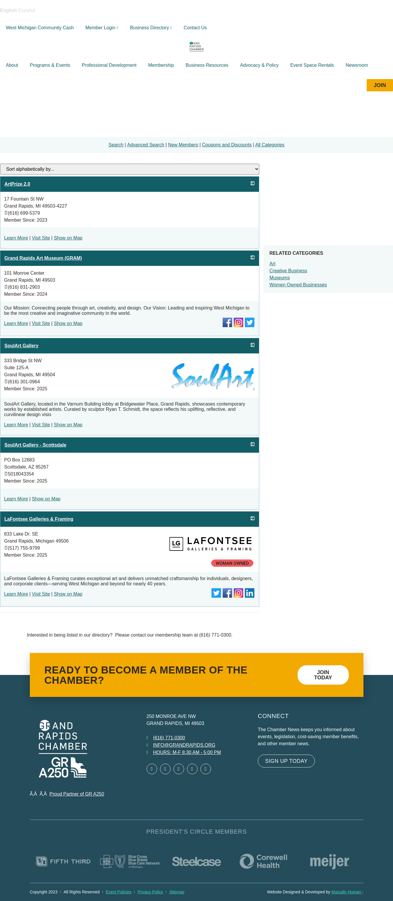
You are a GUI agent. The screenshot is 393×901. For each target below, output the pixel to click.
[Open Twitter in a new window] (165, 769)
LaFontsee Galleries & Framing (38, 519)
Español (26, 10)
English (8, 10)
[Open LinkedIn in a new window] (179, 769)
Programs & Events (50, 65)
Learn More (16, 237)
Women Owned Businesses (298, 284)
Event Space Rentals (312, 65)
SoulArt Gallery (21, 345)
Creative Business (288, 270)
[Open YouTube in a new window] (205, 769)
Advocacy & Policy (259, 65)
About (12, 65)
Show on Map (68, 237)
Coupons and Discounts (227, 144)
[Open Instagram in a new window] (192, 769)
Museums (280, 277)
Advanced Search (145, 144)
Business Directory (151, 27)
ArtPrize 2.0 (17, 184)
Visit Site (41, 237)
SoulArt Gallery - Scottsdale (35, 444)
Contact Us (195, 27)
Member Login (101, 27)
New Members (183, 144)
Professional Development (109, 65)
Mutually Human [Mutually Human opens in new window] (347, 892)
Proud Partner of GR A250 (76, 793)
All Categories (269, 144)
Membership (161, 65)
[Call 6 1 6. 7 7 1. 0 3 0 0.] (166, 737)
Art (272, 263)
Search (116, 144)
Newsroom (357, 65)
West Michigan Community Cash (40, 27)
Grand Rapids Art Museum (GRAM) (43, 258)
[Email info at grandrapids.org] (181, 745)
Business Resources (207, 65)
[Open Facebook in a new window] (152, 769)
